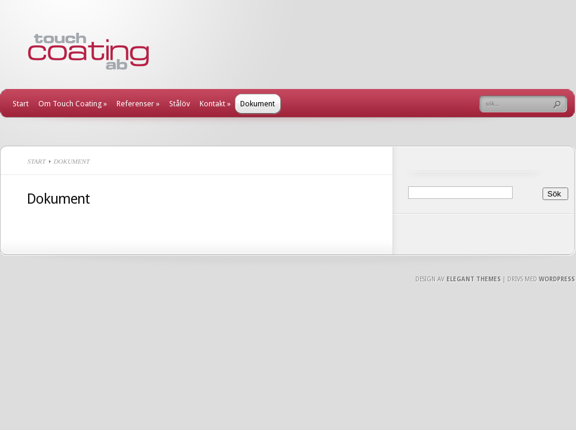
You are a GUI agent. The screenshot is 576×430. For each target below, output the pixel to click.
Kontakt (215, 103)
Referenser (138, 103)
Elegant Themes (473, 279)
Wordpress (557, 279)
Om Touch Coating (72, 103)
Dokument (257, 103)
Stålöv (179, 103)
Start (21, 103)
